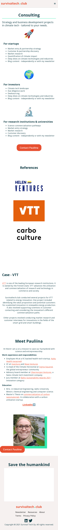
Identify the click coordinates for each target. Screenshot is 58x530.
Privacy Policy (29, 515)
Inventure (16, 364)
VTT (4, 283)
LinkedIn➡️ (29, 404)
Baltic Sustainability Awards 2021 (36, 377)
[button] (55, 4)
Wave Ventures (31, 364)
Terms (18, 515)
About (42, 512)
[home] (13, 3)
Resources (32, 512)
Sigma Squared (46, 367)
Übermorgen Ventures (41, 372)
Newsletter (20, 512)
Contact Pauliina (29, 147)
